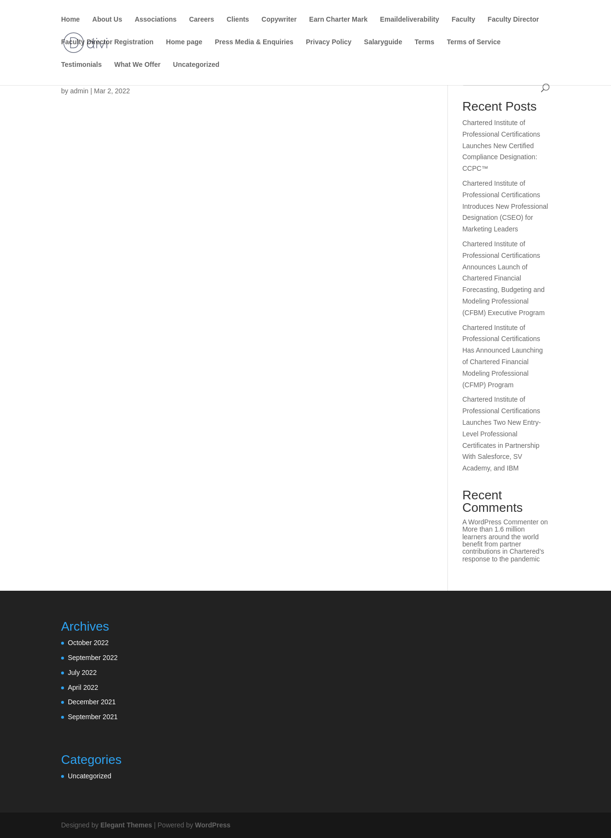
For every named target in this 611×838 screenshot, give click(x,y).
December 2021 (92, 702)
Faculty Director (513, 19)
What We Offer (137, 64)
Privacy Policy (329, 42)
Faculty (463, 19)
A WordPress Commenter (500, 522)
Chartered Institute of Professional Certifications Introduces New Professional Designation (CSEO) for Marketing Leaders (505, 206)
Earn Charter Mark (338, 19)
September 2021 (93, 717)
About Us (107, 19)
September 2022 (93, 657)
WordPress (212, 825)
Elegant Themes (126, 825)
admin (79, 91)
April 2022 (83, 687)
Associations (156, 19)
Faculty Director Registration (107, 42)
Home (70, 19)
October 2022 (88, 643)
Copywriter (279, 19)
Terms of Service (474, 42)
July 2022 (82, 672)
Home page (184, 42)
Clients (238, 19)
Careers (201, 19)
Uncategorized (196, 64)
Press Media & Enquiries (254, 42)
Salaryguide (383, 42)
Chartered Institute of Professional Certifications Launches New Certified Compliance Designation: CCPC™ (501, 145)
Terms (424, 42)
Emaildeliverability (409, 19)
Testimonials (81, 64)
